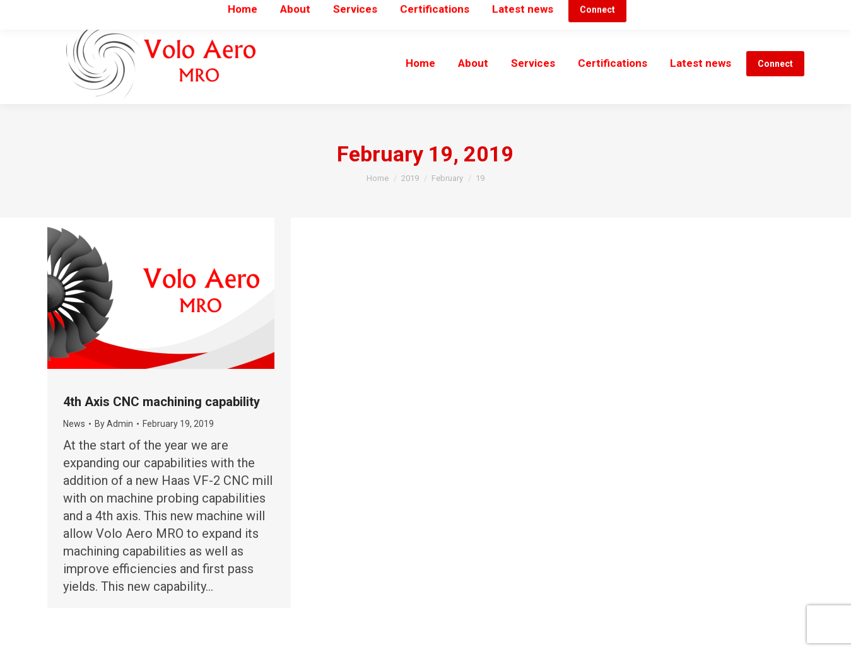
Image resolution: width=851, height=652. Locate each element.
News (74, 424)
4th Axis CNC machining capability (161, 401)
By (114, 424)
